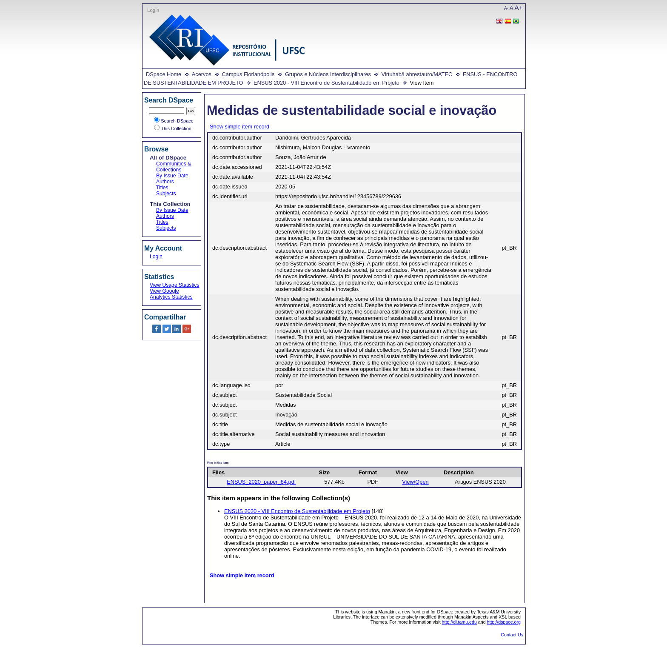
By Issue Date (172, 176)
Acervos (201, 74)
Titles (162, 188)
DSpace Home (163, 74)
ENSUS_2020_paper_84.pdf (261, 482)
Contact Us (512, 634)
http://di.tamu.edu (459, 621)
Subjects (166, 194)
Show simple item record (239, 126)
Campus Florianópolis (248, 74)
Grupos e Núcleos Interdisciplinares (328, 74)
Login (153, 10)
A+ (519, 7)
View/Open (415, 482)
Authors (165, 182)
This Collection (172, 128)
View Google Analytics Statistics (171, 294)
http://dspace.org (504, 621)
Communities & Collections (173, 167)
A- (506, 8)
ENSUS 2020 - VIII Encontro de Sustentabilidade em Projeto (326, 83)
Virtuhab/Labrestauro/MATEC (416, 74)
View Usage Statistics (175, 285)
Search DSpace (174, 120)
